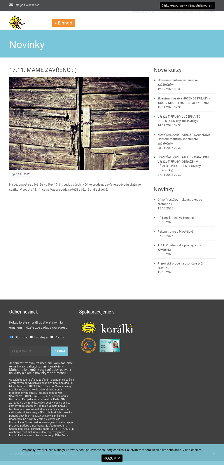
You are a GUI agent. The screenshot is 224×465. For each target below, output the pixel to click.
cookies (196, 450)
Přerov (57, 341)
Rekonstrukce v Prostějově (175, 235)
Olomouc (19, 341)
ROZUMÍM (112, 458)
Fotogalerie (200, 23)
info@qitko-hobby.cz (24, 5)
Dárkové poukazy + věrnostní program (187, 5)
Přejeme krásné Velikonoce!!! (177, 222)
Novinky (129, 23)
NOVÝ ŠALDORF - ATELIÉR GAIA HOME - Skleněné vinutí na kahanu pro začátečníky (185, 143)
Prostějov (39, 341)
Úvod (91, 23)
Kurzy (109, 23)
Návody (175, 23)
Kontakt (152, 23)
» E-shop (63, 23)
